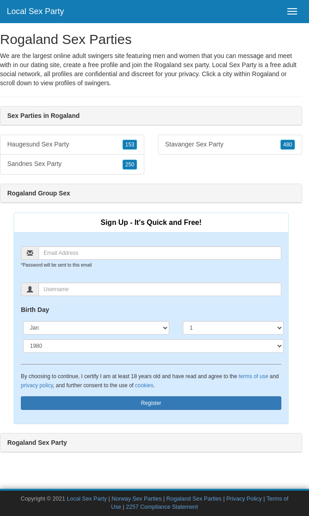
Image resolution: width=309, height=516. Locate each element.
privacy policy (37, 385)
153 (129, 144)
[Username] (160, 289)
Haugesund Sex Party (72, 145)
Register (151, 403)
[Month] (96, 328)
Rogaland (265, 74)
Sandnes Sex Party (72, 164)
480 (287, 144)
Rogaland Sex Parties (194, 499)
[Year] (153, 346)
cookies (144, 385)
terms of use (253, 376)
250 (129, 164)
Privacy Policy (244, 499)
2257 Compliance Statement (162, 507)
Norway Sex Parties (137, 499)
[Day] (233, 328)
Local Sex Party (35, 11)
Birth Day (35, 309)
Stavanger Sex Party (230, 145)
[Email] (160, 253)
